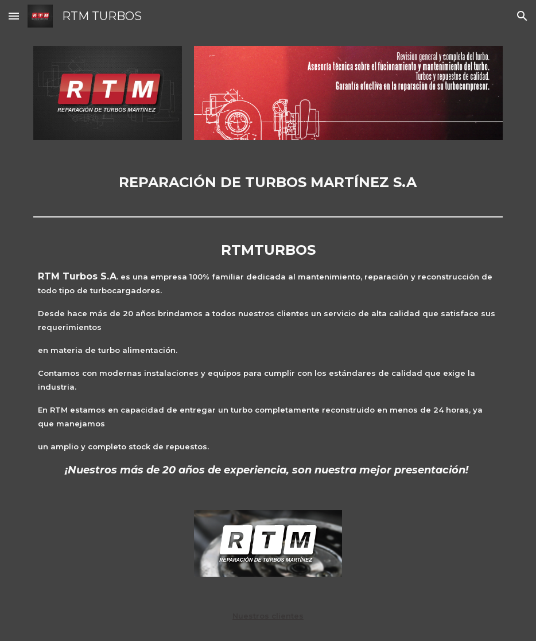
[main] (267, 182)
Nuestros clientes (268, 615)
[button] (14, 16)
